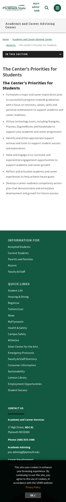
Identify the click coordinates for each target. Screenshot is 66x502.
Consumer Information (22, 365)
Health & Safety (17, 328)
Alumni (12, 265)
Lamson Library (17, 377)
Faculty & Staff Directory (22, 359)
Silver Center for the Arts (23, 346)
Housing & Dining (18, 296)
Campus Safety (17, 334)
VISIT (36, 3)
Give (37, 10)
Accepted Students (19, 247)
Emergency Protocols (21, 352)
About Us (11, 45)
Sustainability (16, 371)
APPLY (36, 7)
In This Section (16, 54)
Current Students (18, 253)
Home (6, 39)
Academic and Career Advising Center (30, 25)
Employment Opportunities (25, 384)
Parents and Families (20, 259)
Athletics (13, 340)
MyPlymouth (15, 321)
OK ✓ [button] (33, 495)
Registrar (13, 303)
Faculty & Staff (16, 271)
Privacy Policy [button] (33, 487)
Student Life (15, 290)
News (11, 315)
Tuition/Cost (15, 309)
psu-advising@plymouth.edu (23, 452)
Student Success (17, 390)
